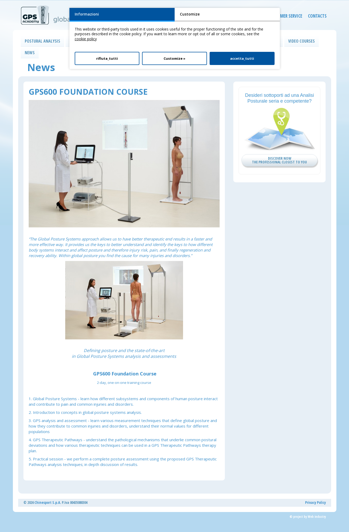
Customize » (174, 58)
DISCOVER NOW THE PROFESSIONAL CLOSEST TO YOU (279, 160)
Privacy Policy (315, 502)
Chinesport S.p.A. (47, 502)
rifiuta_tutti (107, 58)
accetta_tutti (242, 58)
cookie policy (86, 38)
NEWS (30, 53)
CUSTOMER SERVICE (281, 17)
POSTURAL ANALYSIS (42, 41)
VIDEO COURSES (301, 41)
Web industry (317, 516)
